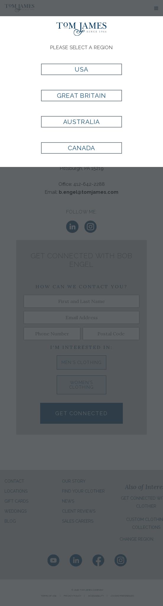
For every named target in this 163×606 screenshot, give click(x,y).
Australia (81, 121)
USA (81, 69)
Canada (81, 148)
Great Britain (81, 95)
